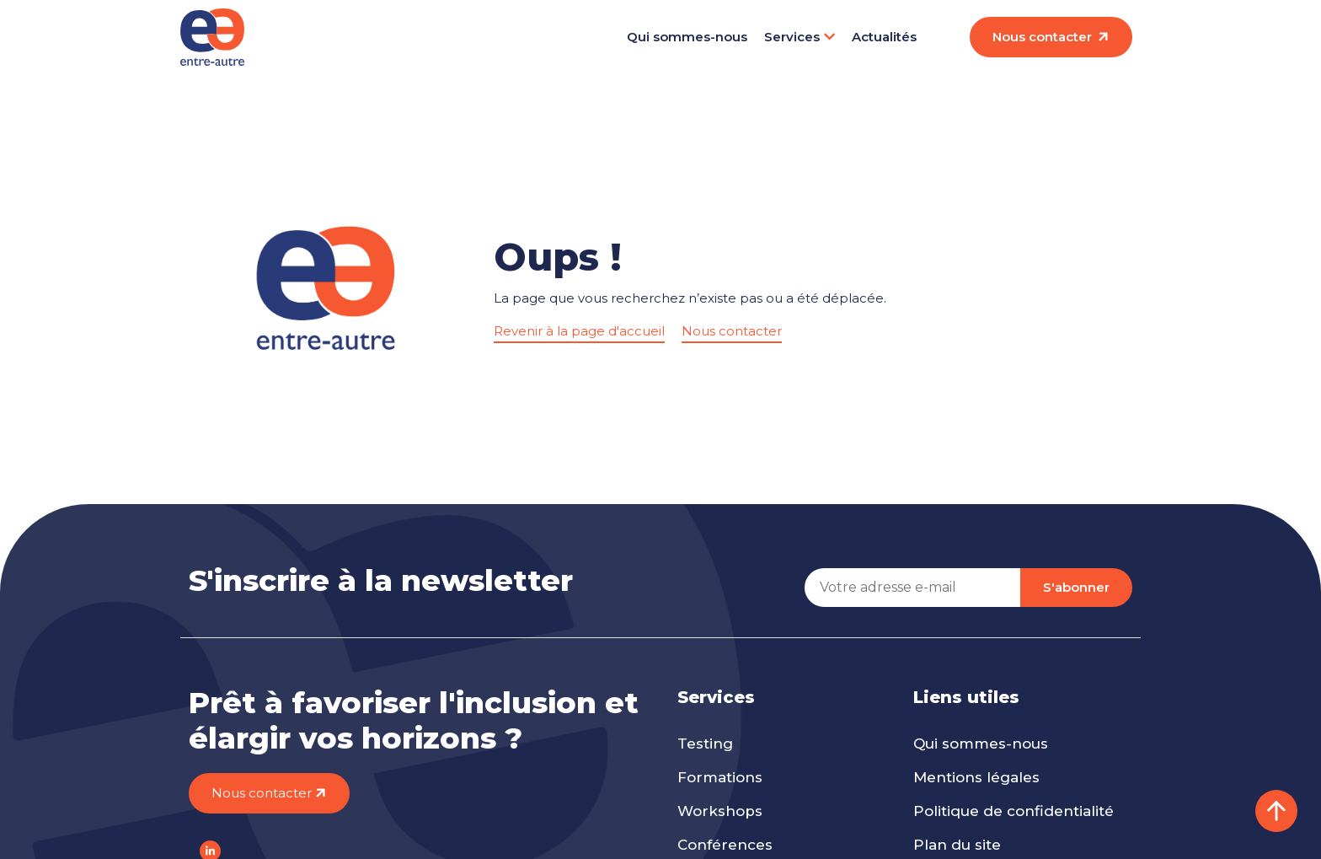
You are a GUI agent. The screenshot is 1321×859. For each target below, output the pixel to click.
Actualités (884, 37)
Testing (705, 743)
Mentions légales (976, 777)
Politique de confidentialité (1013, 811)
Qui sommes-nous (687, 37)
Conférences (725, 844)
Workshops (719, 811)
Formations (719, 777)
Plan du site (957, 844)
